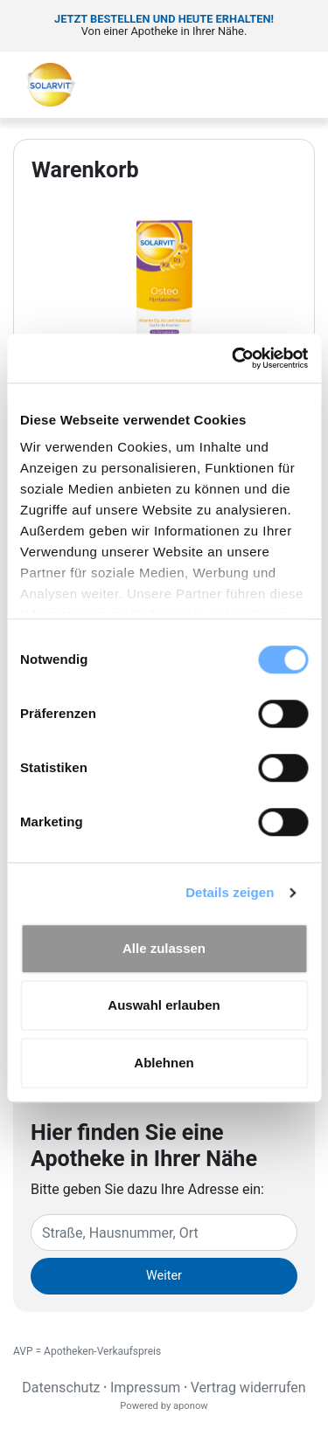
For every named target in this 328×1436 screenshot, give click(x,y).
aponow (190, 1406)
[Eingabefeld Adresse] (164, 1232)
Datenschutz (61, 1387)
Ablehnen (163, 1062)
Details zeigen (229, 892)
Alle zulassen (164, 948)
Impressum (145, 1387)
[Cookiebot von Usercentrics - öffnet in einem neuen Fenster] (233, 358)
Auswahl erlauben (164, 1005)
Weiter (164, 1275)
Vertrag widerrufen (248, 1387)
